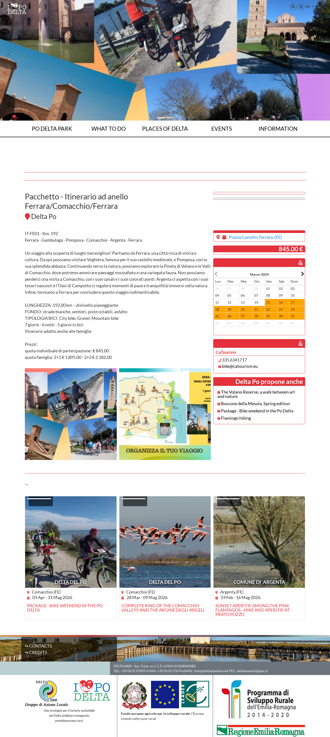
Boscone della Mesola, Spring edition (253, 403)
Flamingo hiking (234, 418)
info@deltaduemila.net (211, 671)
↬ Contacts (38, 645)
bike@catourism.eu (240, 366)
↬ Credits (36, 652)
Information (278, 128)
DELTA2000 (122, 666)
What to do (108, 128)
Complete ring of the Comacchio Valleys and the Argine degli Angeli (163, 607)
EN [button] (308, 7)
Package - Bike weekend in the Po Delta (255, 411)
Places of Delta (165, 128)
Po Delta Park (52, 128)
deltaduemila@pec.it (252, 671)
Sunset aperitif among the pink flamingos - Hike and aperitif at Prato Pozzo (252, 609)
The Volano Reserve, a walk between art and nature (256, 394)
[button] (293, 6)
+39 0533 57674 (169, 671)
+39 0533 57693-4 (135, 671)
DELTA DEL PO (71, 582)
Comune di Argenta (259, 582)
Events (221, 128)
